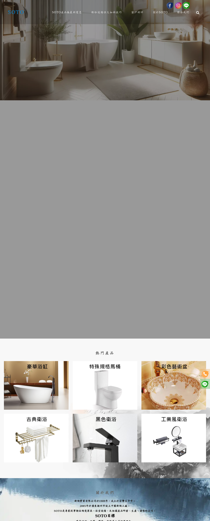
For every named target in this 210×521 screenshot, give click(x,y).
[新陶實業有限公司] (17, 13)
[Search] (197, 13)
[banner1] (105, 169)
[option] (105, 169)
